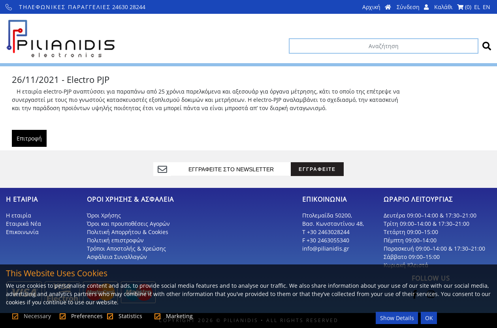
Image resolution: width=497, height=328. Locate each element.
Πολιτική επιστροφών (115, 240)
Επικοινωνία (22, 232)
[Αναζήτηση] (383, 46)
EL (477, 7)
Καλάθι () (452, 7)
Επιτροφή (29, 138)
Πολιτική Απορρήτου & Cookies (127, 232)
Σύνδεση (413, 7)
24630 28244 (75, 7)
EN (486, 7)
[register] (231, 169)
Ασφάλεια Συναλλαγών (117, 257)
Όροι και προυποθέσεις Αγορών (128, 223)
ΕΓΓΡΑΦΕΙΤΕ (317, 169)
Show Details (397, 318)
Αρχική (376, 7)
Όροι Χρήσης (104, 215)
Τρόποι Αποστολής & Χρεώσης (126, 248)
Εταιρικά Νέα (23, 223)
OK (429, 318)
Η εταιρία (18, 215)
